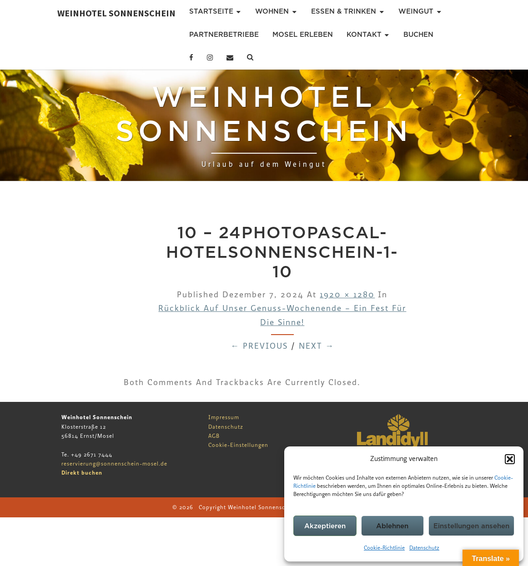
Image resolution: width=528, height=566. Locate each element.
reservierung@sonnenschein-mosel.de (114, 464)
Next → (316, 346)
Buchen (418, 34)
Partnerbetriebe (224, 34)
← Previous (259, 346)
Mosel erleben (302, 34)
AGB (214, 436)
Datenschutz (424, 548)
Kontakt (364, 34)
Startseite (211, 11)
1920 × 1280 (347, 295)
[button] (509, 459)
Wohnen (272, 11)
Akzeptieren (325, 526)
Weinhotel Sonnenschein (116, 13)
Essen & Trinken (343, 11)
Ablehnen (392, 526)
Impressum (223, 417)
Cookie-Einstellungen (238, 445)
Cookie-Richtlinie (384, 548)
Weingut (415, 11)
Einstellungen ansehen (471, 526)
